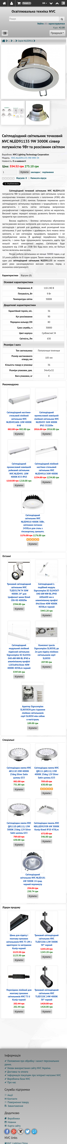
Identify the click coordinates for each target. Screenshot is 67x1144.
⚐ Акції (9, 1095)
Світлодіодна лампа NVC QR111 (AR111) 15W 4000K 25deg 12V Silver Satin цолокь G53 (46, 772)
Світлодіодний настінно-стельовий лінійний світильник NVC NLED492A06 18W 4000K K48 (19, 419)
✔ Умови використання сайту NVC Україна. (28, 1068)
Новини (10, 1122)
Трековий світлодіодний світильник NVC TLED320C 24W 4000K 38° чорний (47, 994)
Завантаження (14, 1106)
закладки (35, 172)
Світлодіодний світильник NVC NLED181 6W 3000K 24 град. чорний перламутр (32, 879)
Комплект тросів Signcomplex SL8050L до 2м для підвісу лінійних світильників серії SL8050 (46, 652)
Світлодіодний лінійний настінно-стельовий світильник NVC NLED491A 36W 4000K (46, 468)
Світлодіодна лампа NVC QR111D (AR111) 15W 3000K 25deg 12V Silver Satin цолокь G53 (19, 828)
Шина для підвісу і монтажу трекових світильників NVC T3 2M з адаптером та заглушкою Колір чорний (19, 942)
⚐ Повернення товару (17, 1102)
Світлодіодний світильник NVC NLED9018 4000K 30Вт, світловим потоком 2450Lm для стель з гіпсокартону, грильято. (32, 523)
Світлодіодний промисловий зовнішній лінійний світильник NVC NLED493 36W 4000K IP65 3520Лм (46, 419)
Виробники (12, 1118)
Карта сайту (12, 1125)
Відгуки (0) (26, 275)
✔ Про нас (10, 1082)
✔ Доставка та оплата (16, 1071)
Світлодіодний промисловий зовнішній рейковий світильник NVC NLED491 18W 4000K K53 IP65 (19, 470)
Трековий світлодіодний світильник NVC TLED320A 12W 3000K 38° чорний (47, 940)
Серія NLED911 (25, 40)
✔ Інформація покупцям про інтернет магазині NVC (33, 1075)
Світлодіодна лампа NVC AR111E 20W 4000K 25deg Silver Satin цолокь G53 (19, 772)
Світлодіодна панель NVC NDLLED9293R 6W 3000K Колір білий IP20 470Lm (46, 826)
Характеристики (10, 275)
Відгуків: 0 (21, 178)
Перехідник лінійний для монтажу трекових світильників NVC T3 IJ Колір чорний (18, 994)
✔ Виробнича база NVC (17, 1079)
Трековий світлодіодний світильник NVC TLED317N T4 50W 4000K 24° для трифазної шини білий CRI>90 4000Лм (19, 592)
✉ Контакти (11, 1098)
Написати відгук (38, 178)
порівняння (48, 172)
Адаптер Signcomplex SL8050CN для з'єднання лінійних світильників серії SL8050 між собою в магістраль (32, 713)
